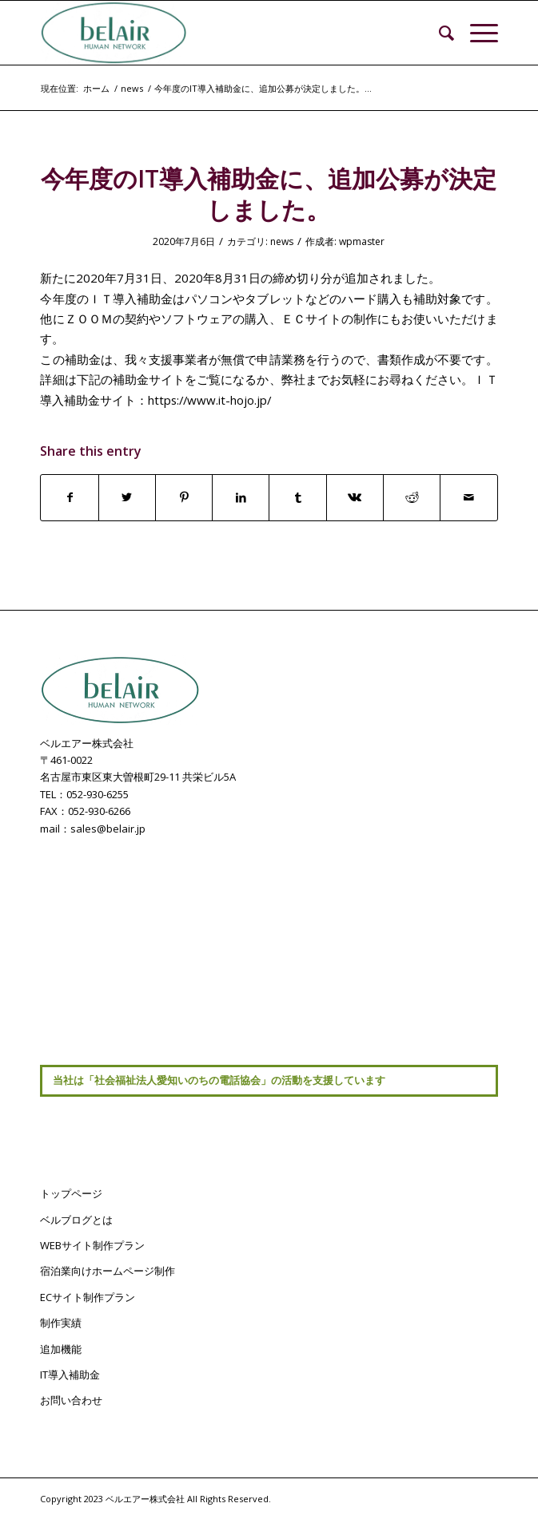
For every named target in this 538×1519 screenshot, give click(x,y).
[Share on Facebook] (69, 497)
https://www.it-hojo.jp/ (209, 400)
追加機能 (61, 1349)
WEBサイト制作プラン (92, 1245)
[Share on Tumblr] (297, 497)
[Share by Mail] (468, 497)
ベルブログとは (76, 1219)
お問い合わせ (71, 1400)
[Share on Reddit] (412, 497)
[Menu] (476, 33)
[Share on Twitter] (127, 497)
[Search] (438, 33)
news (281, 241)
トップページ (71, 1193)
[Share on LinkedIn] (241, 497)
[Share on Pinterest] (184, 497)
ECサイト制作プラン (87, 1297)
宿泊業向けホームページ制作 (107, 1271)
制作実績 (61, 1322)
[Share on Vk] (355, 497)
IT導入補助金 (70, 1374)
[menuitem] (438, 33)
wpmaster (362, 241)
